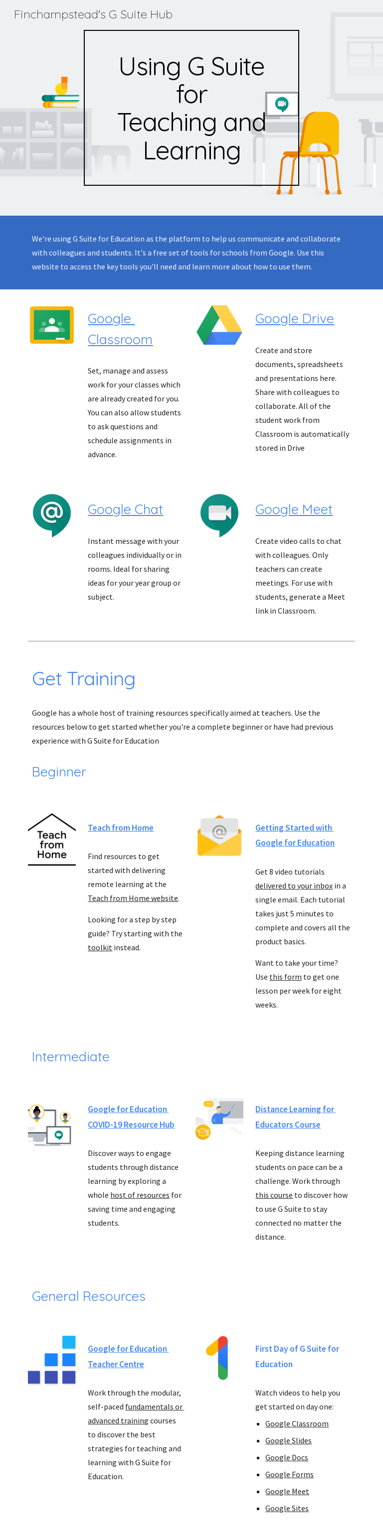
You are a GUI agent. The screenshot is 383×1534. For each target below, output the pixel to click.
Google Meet (294, 509)
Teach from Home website (133, 898)
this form (285, 977)
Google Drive (294, 318)
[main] (191, 108)
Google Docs (286, 1457)
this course (274, 1195)
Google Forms (289, 1474)
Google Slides (288, 1440)
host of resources (140, 1195)
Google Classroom (297, 1423)
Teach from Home (121, 827)
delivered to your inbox (294, 886)
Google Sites (287, 1508)
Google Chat (125, 509)
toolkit (100, 947)
